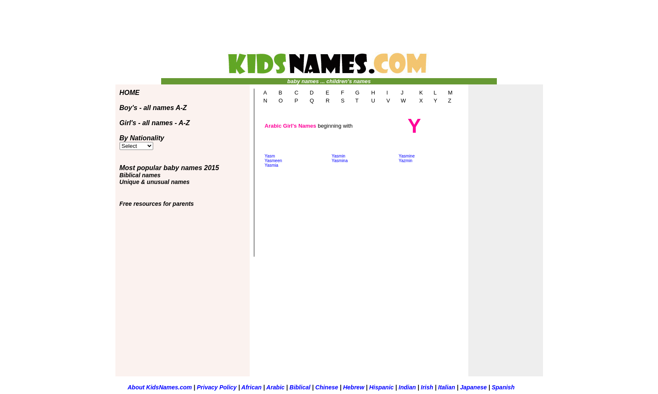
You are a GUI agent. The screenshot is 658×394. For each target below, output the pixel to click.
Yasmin (338, 156)
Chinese (327, 387)
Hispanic (382, 387)
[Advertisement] (329, 30)
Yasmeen (273, 160)
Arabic (275, 387)
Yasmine (407, 156)
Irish (428, 387)
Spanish (503, 387)
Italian (447, 387)
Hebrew (354, 387)
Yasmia (272, 165)
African (251, 387)
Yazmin (406, 160)
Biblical (301, 387)
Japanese (473, 387)
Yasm (270, 156)
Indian (408, 387)
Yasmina (339, 160)
